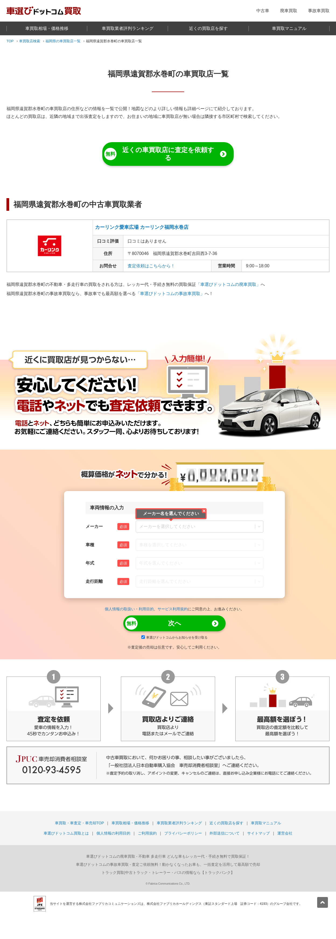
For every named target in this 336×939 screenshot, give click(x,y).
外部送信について (224, 833)
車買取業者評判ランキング (127, 28)
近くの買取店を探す (208, 28)
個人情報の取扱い (120, 609)
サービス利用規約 (173, 609)
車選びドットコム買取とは (66, 833)
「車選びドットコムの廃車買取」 (228, 284)
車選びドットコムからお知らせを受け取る (174, 637)
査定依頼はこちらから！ (151, 266)
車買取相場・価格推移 (46, 28)
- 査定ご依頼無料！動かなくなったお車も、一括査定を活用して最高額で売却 (168, 864)
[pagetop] (322, 902)
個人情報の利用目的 (113, 833)
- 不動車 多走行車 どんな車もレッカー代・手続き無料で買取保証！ (168, 856)
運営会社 (284, 833)
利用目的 (146, 609)
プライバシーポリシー (183, 833)
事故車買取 (319, 10)
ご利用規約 (147, 833)
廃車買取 (288, 10)
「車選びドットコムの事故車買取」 (170, 293)
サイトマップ (258, 833)
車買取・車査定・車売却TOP (79, 823)
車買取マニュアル (289, 28)
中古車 (262, 10)
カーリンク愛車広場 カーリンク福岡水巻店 (141, 227)
